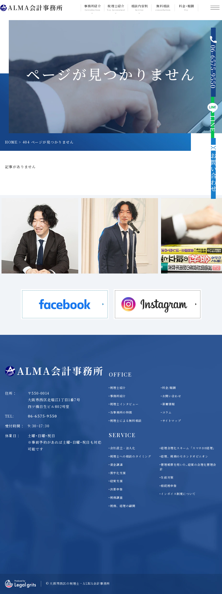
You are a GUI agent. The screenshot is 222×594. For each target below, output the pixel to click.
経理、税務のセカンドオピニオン (184, 456)
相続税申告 (169, 486)
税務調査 (116, 497)
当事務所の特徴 (121, 412)
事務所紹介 (118, 396)
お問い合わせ (171, 396)
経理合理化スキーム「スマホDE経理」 (188, 448)
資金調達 (116, 465)
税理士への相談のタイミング (130, 456)
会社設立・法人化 (122, 448)
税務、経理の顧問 (122, 506)
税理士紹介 (118, 388)
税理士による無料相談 (126, 421)
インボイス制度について (178, 494)
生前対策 (167, 477)
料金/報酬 (169, 388)
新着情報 (168, 404)
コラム (167, 412)
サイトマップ (171, 421)
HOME (11, 142)
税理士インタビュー (124, 404)
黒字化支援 (118, 473)
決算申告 (116, 489)
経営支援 (116, 481)
